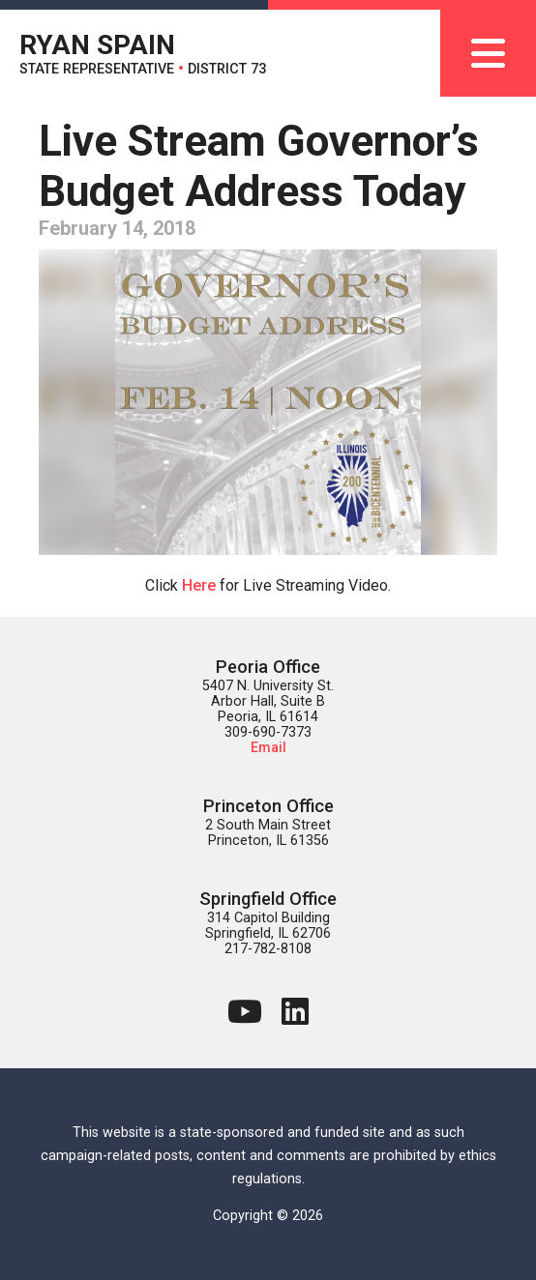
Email (268, 748)
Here (199, 585)
